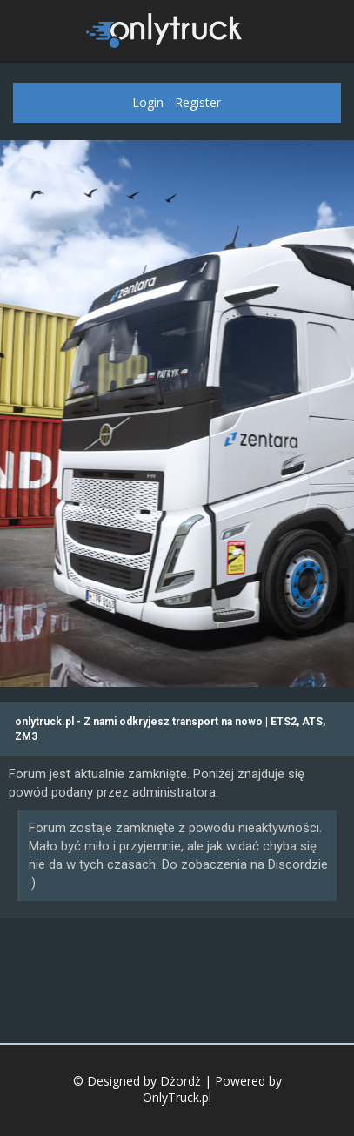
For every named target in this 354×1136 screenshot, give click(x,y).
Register (198, 102)
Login (148, 102)
